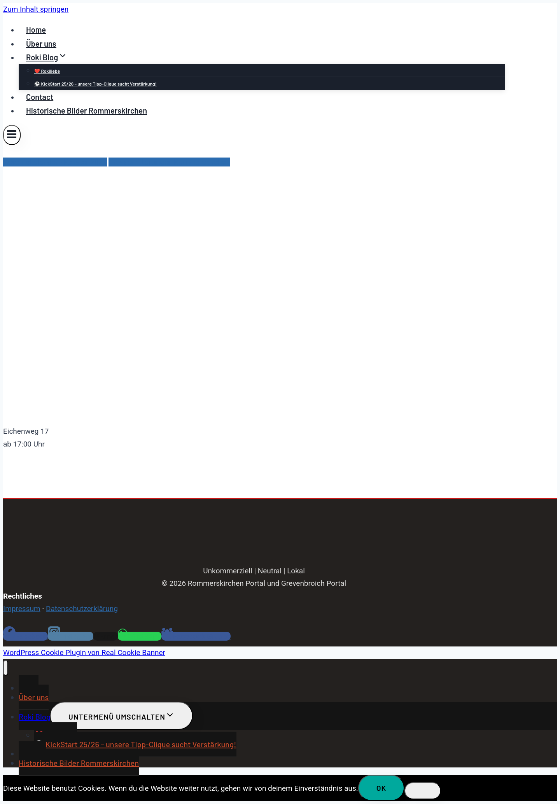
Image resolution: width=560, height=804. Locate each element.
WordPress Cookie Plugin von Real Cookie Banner (84, 652)
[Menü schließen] (5, 668)
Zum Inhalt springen (35, 9)
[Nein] (422, 790)
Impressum (21, 608)
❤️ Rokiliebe (47, 71)
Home (36, 29)
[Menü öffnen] (12, 135)
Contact (39, 97)
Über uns (41, 43)
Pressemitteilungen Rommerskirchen (169, 162)
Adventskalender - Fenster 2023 (55, 162)
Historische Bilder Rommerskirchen (86, 110)
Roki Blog (35, 716)
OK (381, 787)
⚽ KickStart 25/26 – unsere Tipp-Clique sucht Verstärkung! (95, 83)
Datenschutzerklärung (82, 608)
